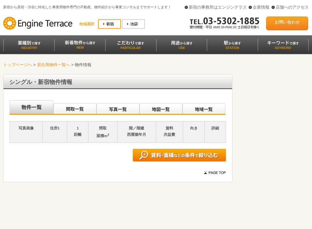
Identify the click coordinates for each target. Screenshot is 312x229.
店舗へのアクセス (292, 7)
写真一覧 (117, 107)
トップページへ (17, 64)
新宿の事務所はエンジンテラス (218, 7)
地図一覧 (160, 107)
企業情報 (261, 7)
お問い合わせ (287, 22)
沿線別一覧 (31, 107)
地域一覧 (203, 107)
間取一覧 (74, 107)
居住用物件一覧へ (53, 64)
